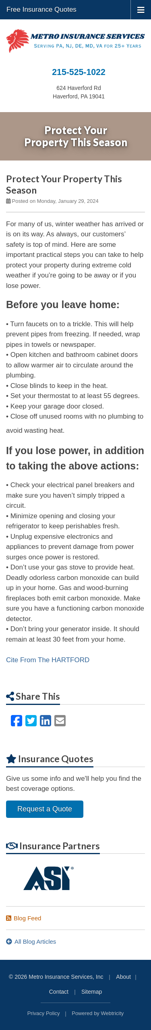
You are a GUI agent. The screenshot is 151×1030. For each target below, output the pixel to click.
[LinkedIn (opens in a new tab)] (45, 721)
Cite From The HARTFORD (47, 660)
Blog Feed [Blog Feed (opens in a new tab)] (23, 918)
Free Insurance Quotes (41, 9)
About (123, 977)
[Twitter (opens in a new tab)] (31, 721)
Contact (58, 991)
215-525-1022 (78, 72)
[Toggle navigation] (141, 9)
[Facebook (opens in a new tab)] (16, 721)
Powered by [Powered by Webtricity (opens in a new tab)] (98, 1013)
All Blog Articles (31, 941)
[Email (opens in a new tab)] (60, 721)
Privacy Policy (43, 1013)
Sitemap (91, 991)
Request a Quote (44, 809)
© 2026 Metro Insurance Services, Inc (56, 977)
